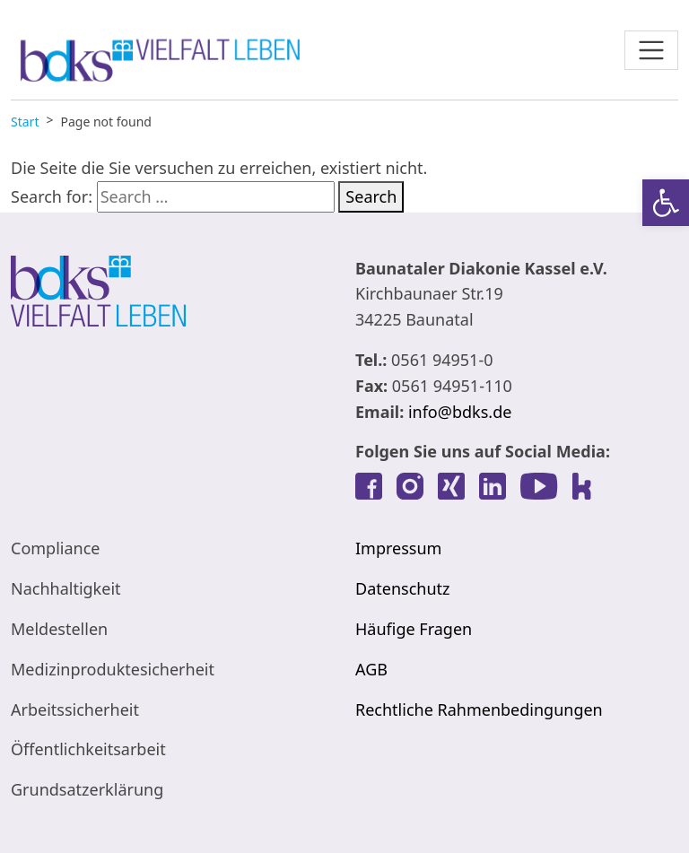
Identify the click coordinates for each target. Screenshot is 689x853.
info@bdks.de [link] (459, 411)
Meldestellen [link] (59, 629)
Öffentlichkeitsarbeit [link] (88, 749)
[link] (665, 202)
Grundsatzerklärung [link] (87, 789)
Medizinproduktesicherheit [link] (112, 669)
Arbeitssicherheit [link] (75, 709)
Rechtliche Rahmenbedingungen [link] (479, 709)
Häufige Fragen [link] (413, 629)
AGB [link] (371, 669)
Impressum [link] (398, 548)
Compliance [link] (55, 548)
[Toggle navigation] (651, 50)
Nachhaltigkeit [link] (66, 588)
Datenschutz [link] (402, 588)
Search (371, 196)
